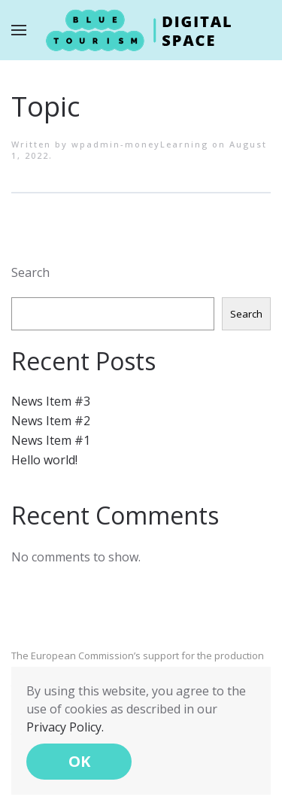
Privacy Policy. (65, 727)
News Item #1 (50, 440)
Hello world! (44, 460)
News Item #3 (50, 401)
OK (79, 761)
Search (30, 272)
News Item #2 (50, 420)
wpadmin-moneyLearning (139, 144)
